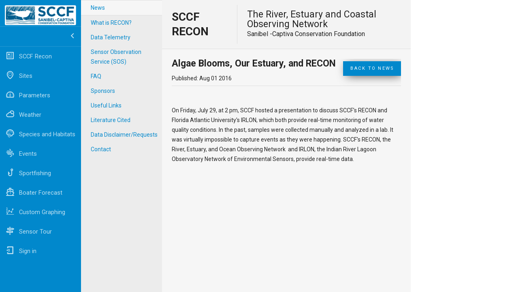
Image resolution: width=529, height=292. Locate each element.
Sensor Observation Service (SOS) (116, 57)
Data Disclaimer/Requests (124, 134)
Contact (101, 149)
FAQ (96, 76)
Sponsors (103, 91)
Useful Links (106, 105)
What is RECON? (111, 22)
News (98, 7)
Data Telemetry (110, 37)
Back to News (372, 68)
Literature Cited (110, 120)
